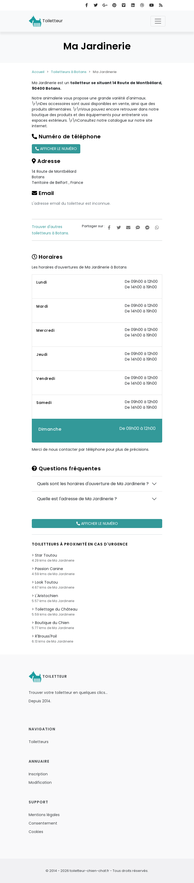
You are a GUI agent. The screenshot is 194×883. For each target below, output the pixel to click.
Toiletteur (46, 21)
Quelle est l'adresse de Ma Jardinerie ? (77, 499)
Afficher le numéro (56, 148)
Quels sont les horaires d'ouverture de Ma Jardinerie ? (93, 484)
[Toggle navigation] (158, 21)
